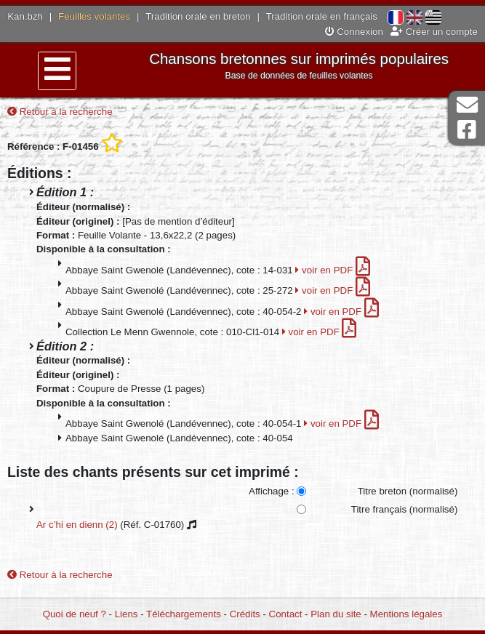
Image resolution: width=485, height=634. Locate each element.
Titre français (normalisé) (404, 509)
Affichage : (271, 491)
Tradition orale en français (321, 16)
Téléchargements (183, 614)
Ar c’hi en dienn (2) (77, 524)
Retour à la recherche (60, 111)
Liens (126, 614)
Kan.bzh (25, 16)
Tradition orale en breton (197, 16)
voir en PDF (332, 270)
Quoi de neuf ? (74, 614)
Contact (285, 614)
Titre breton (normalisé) (408, 491)
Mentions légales (406, 614)
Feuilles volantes (94, 16)
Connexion (354, 31)
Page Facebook (467, 129)
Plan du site (335, 614)
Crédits (245, 614)
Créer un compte (434, 31)
